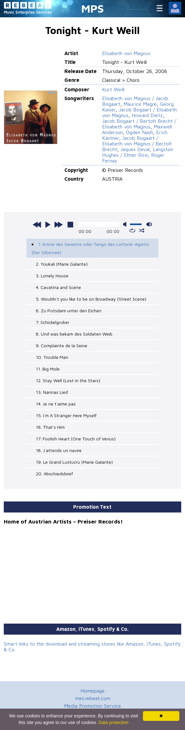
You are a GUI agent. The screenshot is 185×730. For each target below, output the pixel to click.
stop (70, 224)
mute (126, 224)
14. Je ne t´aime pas (56, 403)
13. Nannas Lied (52, 392)
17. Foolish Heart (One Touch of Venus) (76, 438)
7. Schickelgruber (52, 322)
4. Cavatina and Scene (58, 287)
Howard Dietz (147, 115)
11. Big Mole (48, 368)
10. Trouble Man (52, 357)
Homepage (92, 690)
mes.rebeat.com (92, 698)
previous (37, 224)
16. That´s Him (50, 427)
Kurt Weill (113, 89)
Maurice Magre (140, 104)
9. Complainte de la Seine (61, 345)
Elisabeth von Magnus (126, 53)
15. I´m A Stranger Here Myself (66, 415)
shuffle (142, 230)
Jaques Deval (135, 149)
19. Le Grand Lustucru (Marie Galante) (74, 462)
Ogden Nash (139, 132)
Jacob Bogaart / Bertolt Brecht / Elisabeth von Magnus (139, 123)
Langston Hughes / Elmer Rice (137, 152)
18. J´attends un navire (59, 450)
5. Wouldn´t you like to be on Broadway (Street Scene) (91, 299)
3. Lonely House (52, 275)
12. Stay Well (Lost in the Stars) (68, 380)
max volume (149, 224)
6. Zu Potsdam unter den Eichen (68, 310)
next (58, 224)
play (47, 224)
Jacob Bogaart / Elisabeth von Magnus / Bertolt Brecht (137, 143)
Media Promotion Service (92, 706)
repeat (132, 230)
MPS (92, 8)
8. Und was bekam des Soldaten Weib (74, 334)
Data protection (113, 722)
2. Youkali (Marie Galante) (62, 264)
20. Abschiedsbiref (54, 473)
